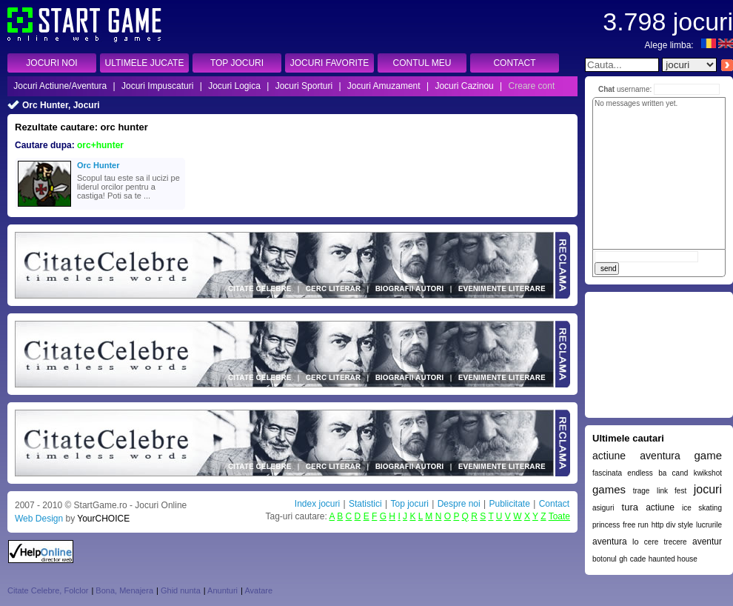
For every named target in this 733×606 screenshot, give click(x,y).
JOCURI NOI (51, 63)
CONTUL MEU (422, 63)
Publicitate (509, 504)
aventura (609, 541)
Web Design (39, 518)
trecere (675, 542)
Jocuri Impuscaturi (157, 86)
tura (630, 507)
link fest (671, 491)
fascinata (607, 473)
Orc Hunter (98, 165)
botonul (604, 559)
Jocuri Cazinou (464, 86)
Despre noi (459, 504)
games (609, 489)
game (708, 455)
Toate (559, 516)
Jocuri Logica (234, 86)
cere (651, 542)
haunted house (673, 559)
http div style (672, 525)
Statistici (365, 504)
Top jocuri (409, 504)
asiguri (603, 508)
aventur (707, 541)
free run (636, 525)
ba (662, 473)
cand (680, 473)
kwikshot (708, 473)
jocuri (708, 489)
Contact (554, 504)
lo (635, 541)
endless (639, 473)
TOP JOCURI (237, 63)
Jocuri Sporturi (303, 86)
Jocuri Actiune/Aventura (60, 86)
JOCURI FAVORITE (329, 63)
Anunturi (222, 590)
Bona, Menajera (124, 590)
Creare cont (532, 86)
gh (623, 559)
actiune (660, 507)
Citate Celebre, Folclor (47, 590)
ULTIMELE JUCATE (144, 63)
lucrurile (709, 525)
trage (641, 491)
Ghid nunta (181, 590)
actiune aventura (636, 456)
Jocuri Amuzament (384, 86)
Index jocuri (317, 504)
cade (638, 559)
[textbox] (622, 65)
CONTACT (514, 63)
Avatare (258, 590)
